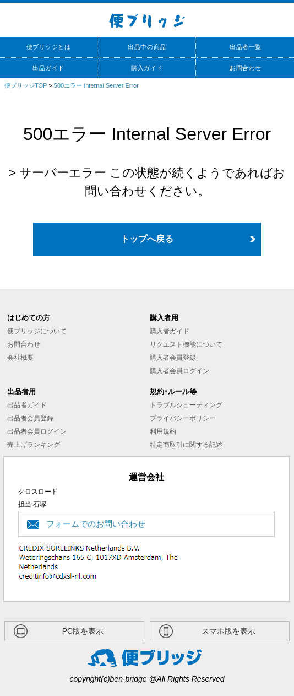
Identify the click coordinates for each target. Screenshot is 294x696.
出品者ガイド (27, 405)
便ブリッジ (147, 20)
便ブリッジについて (37, 331)
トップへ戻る (147, 239)
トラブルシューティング (186, 405)
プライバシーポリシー (183, 418)
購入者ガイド (169, 331)
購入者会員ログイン (179, 371)
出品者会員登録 (30, 418)
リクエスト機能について (186, 344)
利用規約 (163, 431)
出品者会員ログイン (37, 431)
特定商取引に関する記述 (186, 445)
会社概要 (20, 358)
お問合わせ (23, 344)
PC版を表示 (83, 631)
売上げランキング (33, 445)
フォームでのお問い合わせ (95, 523)
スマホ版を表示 (228, 631)
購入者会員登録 (173, 358)
